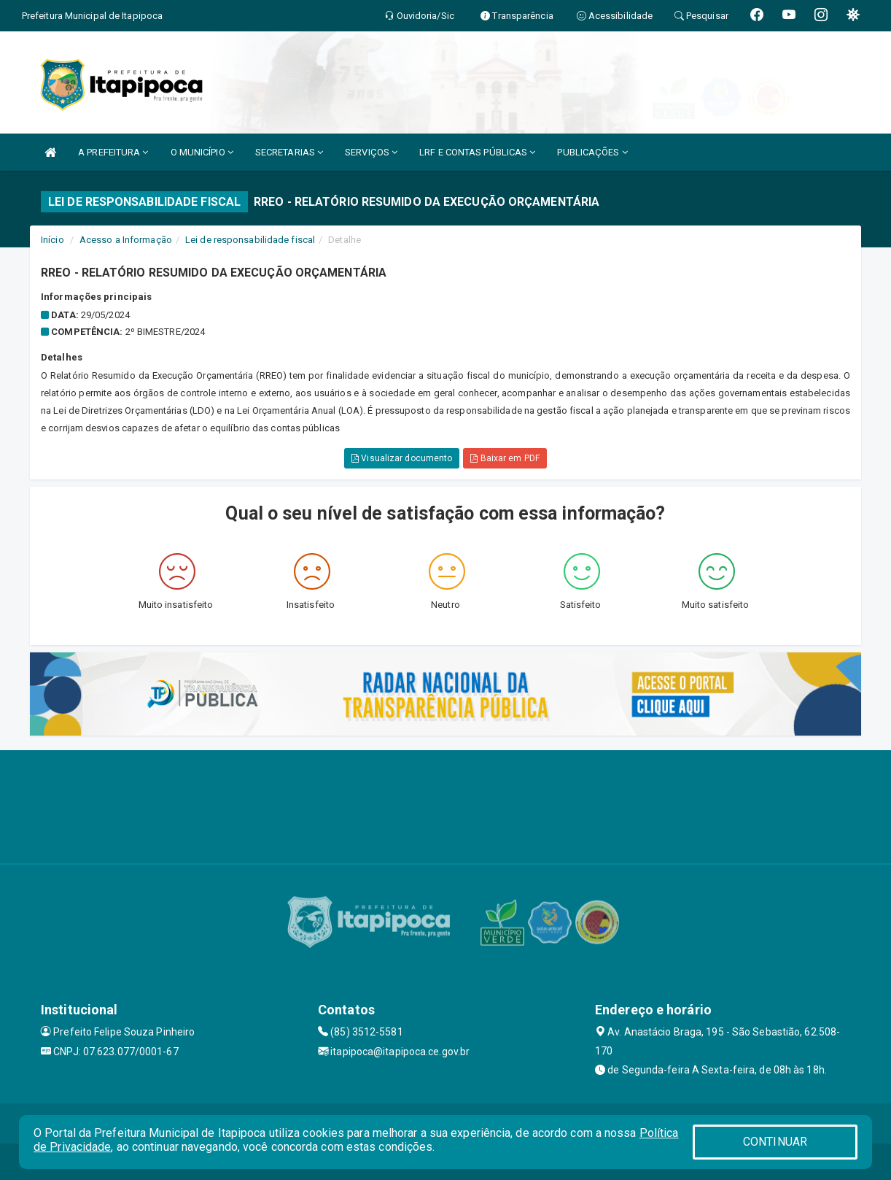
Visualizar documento (401, 458)
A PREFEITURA (113, 152)
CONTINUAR (775, 1142)
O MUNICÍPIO (202, 152)
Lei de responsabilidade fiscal (250, 239)
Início (52, 239)
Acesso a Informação (125, 239)
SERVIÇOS (371, 152)
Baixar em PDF (505, 458)
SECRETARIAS (289, 152)
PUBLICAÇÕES (592, 152)
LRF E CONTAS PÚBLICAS (477, 152)
